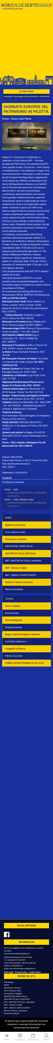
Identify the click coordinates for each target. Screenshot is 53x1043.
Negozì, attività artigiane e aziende (22, 634)
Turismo (9, 598)
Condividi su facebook (13, 482)
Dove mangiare (12, 606)
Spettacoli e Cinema (15, 525)
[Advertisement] (26, 43)
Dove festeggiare (13, 620)
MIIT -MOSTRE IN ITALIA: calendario (23, 560)
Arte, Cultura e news (15, 532)
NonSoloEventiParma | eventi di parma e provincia (26, 8)
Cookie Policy (35, 972)
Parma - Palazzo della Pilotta (16, 118)
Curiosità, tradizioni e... (16, 641)
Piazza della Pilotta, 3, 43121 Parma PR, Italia (24, 460)
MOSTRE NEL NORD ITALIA (19, 546)
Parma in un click (13, 656)
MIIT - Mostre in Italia (15, 568)
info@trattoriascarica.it (34, 405)
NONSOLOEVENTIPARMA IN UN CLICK (24, 663)
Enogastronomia (13, 627)
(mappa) (20, 325)
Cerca (46, 1037)
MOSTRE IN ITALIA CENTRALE (20, 553)
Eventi (8, 517)
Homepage (8, 982)
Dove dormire (12, 613)
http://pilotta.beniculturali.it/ (16, 463)
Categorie (20, 1037)
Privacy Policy (21, 972)
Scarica (15, 402)
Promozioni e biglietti (15, 539)
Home (6, 1037)
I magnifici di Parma (15, 648)
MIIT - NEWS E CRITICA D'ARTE (20, 575)
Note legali (8, 972)
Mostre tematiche (14, 589)
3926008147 (17, 966)
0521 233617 (8, 467)
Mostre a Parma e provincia (19, 582)
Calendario (33, 1037)
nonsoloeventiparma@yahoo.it (17, 953)
